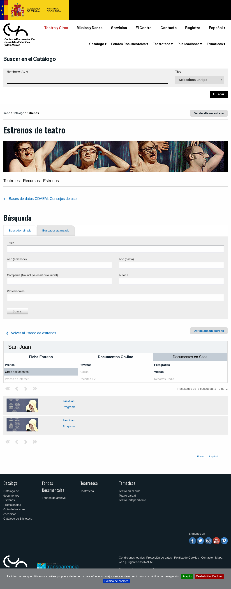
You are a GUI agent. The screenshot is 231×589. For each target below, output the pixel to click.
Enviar (201, 456)
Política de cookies (116, 581)
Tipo (178, 71)
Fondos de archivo (54, 498)
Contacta (168, 28)
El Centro (144, 28)
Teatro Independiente (132, 500)
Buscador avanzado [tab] (55, 230)
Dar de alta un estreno (209, 113)
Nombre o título (17, 71)
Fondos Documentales (128, 44)
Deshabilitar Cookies (209, 576)
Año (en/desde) (17, 259)
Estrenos (9, 500)
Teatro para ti (127, 495)
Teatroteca (161, 44)
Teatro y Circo (56, 28)
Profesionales (16, 291)
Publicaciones (188, 44)
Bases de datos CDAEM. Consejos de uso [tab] (43, 199)
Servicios (119, 28)
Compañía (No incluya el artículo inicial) (32, 275)
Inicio (6, 113)
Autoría (123, 275)
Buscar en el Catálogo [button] (29, 59)
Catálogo (96, 44)
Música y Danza (89, 28)
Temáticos (215, 44)
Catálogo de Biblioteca (17, 518)
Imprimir (214, 456)
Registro (192, 28)
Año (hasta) (126, 259)
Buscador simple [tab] (20, 230)
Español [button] (216, 28)
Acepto (187, 576)
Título (10, 243)
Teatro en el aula (129, 491)
